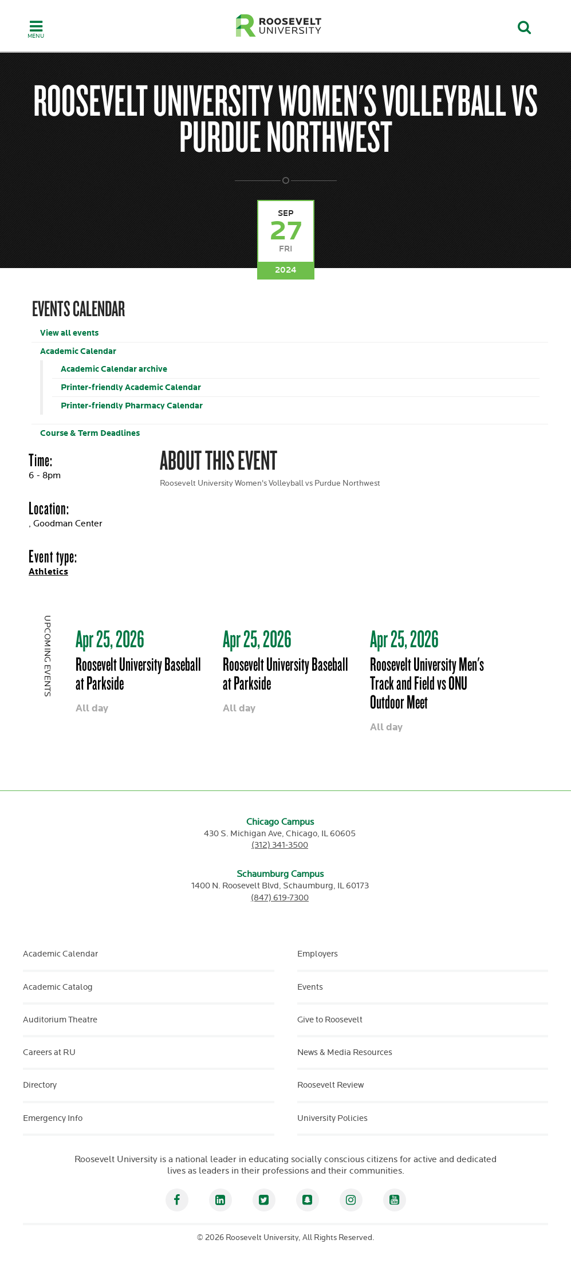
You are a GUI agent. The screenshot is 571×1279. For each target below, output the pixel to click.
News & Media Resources (344, 1052)
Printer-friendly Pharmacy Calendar (132, 405)
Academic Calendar (78, 351)
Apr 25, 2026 (110, 638)
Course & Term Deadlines (90, 433)
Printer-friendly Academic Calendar (131, 387)
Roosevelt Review (330, 1085)
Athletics (48, 571)
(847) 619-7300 (280, 898)
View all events (69, 333)
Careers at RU (49, 1052)
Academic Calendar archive (114, 369)
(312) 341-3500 (279, 845)
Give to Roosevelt (330, 1020)
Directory (40, 1085)
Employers (317, 954)
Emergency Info (52, 1118)
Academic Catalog (58, 987)
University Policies (332, 1118)
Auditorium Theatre (60, 1020)
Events (310, 987)
